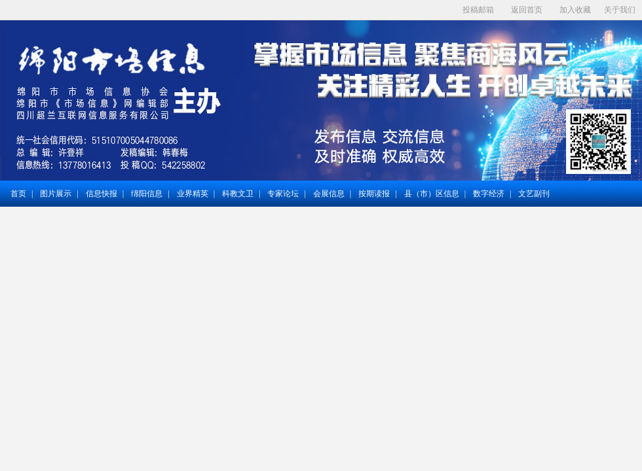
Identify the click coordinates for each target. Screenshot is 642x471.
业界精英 (192, 193)
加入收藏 (575, 9)
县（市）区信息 (431, 193)
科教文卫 (238, 193)
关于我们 (619, 9)
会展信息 (329, 193)
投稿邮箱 (478, 9)
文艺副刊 (534, 193)
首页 (18, 193)
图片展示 (55, 193)
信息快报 (101, 193)
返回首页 (526, 9)
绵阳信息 (146, 193)
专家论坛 (283, 193)
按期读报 (374, 193)
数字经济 (488, 193)
